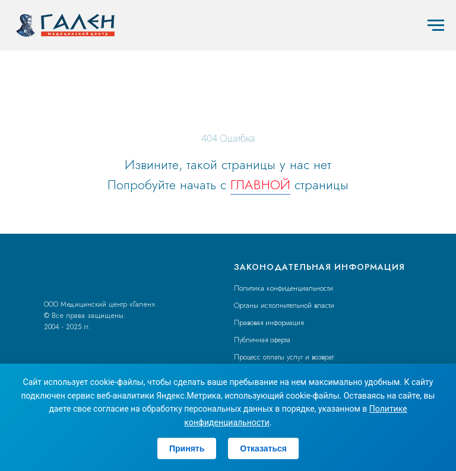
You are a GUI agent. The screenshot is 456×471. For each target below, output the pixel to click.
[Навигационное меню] (436, 25)
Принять (186, 448)
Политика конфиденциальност (281, 288)
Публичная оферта (262, 340)
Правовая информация (268, 322)
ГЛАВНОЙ (260, 184)
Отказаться (263, 448)
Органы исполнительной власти (284, 305)
